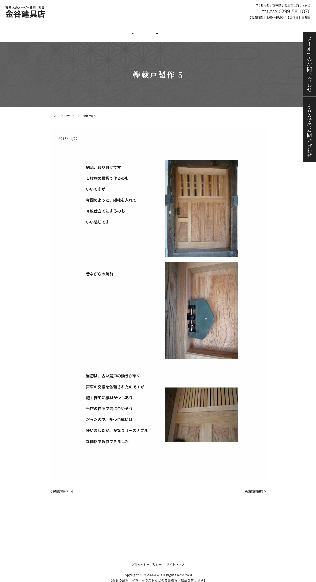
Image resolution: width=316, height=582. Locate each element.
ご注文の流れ (197, 30)
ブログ (241, 30)
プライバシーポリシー (146, 560)
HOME (74, 30)
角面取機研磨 (254, 487)
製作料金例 (171, 30)
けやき (70, 111)
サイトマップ (175, 560)
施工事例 (222, 30)
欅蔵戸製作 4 (63, 487)
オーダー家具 (146, 30)
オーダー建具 (118, 30)
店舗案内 (94, 30)
